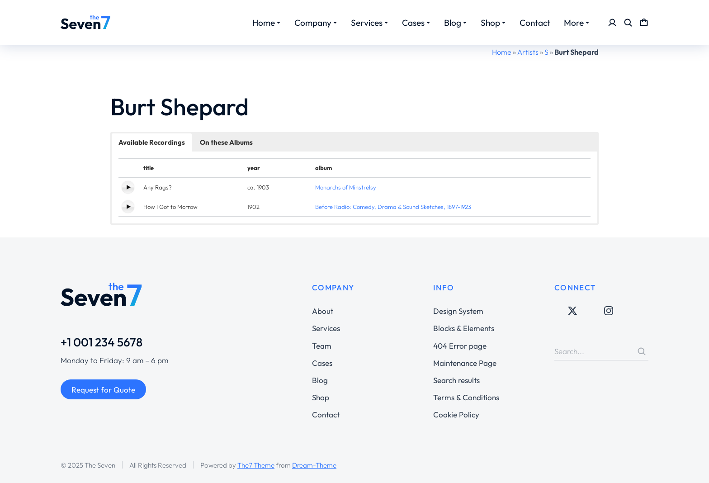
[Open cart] (643, 22)
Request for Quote (103, 389)
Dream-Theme (314, 465)
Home (501, 52)
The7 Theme (255, 465)
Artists (528, 52)
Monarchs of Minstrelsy (345, 187)
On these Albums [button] (226, 142)
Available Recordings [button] (151, 142)
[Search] (641, 351)
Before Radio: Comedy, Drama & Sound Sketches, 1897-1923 (393, 206)
